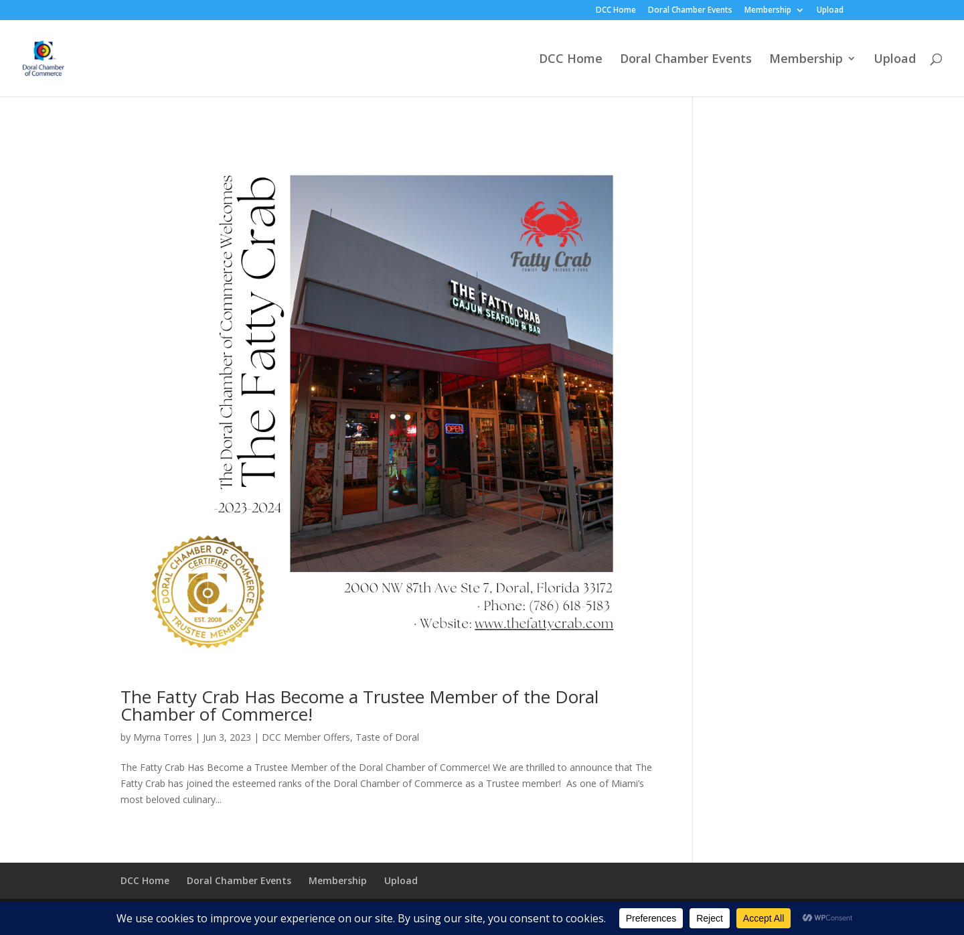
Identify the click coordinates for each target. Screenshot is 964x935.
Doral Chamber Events (690, 10)
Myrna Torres (162, 737)
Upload (830, 10)
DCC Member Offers (306, 737)
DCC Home (616, 10)
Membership (767, 10)
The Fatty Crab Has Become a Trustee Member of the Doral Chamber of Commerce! (359, 705)
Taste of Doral (387, 737)
